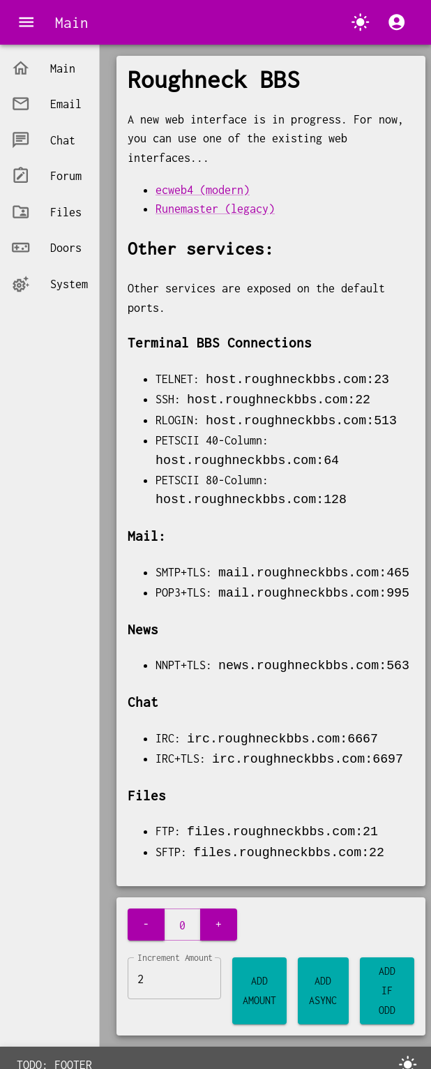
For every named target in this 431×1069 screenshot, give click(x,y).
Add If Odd (387, 982)
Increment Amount (175, 950)
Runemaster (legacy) (215, 208)
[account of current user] (396, 22)
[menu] (26, 22)
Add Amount (259, 982)
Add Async (323, 982)
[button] (49, 68)
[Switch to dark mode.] (360, 22)
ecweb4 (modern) (203, 189)
